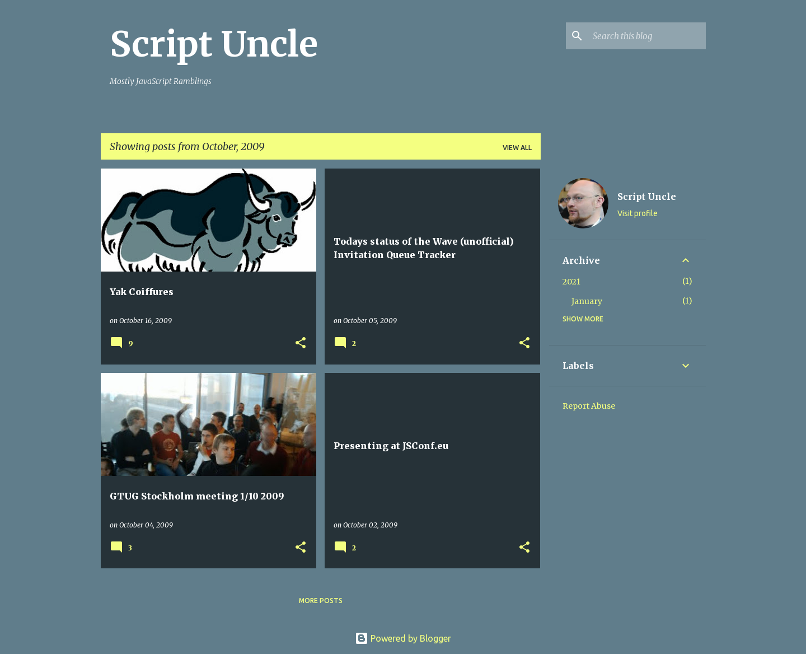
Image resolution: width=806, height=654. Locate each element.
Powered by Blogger (403, 638)
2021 (571, 282)
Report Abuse (589, 406)
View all (517, 147)
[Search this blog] (647, 35)
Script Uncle (214, 44)
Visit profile (637, 213)
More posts (321, 600)
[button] (300, 343)
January (586, 301)
